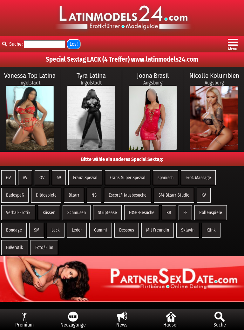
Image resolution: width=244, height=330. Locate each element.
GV (8, 177)
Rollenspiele (210, 212)
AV (25, 177)
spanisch (165, 177)
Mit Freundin (157, 230)
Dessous (126, 230)
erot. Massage (198, 177)
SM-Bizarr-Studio (174, 195)
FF (185, 212)
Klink (211, 230)
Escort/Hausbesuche (127, 195)
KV (203, 195)
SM (36, 230)
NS (94, 195)
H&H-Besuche (141, 212)
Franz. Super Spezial (128, 177)
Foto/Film (44, 247)
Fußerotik (14, 247)
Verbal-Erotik (18, 212)
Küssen (49, 212)
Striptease (107, 212)
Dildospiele (46, 195)
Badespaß (15, 195)
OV (41, 177)
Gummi (100, 230)
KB (168, 212)
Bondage (14, 230)
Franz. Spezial (85, 177)
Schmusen (76, 212)
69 (59, 177)
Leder (77, 230)
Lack (55, 230)
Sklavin (187, 230)
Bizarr (74, 195)
